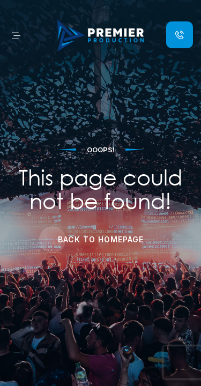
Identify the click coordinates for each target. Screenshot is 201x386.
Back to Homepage (101, 239)
